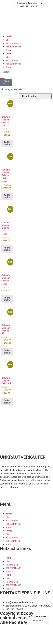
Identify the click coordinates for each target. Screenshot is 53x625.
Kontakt (9, 50)
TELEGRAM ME (13, 46)
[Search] (2, 77)
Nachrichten (12, 43)
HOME (9, 36)
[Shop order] (35, 96)
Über (8, 40)
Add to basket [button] (7, 143)
